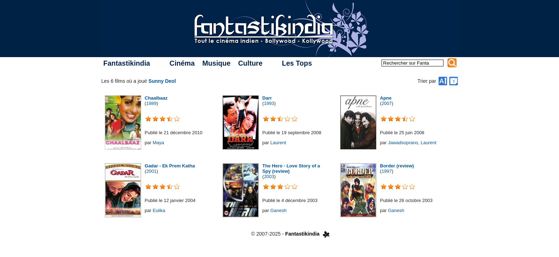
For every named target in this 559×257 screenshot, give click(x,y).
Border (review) (397, 165)
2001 (151, 171)
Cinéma (182, 63)
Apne (386, 98)
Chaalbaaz (156, 98)
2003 (269, 176)
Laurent (278, 142)
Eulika (159, 210)
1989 (151, 103)
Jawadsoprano (403, 142)
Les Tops (297, 63)
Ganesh (278, 210)
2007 (386, 103)
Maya (158, 142)
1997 (386, 171)
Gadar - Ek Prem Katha (170, 165)
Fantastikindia (126, 63)
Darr (267, 98)
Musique (216, 63)
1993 (269, 103)
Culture (250, 63)
